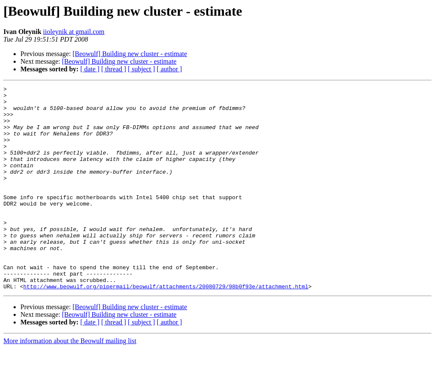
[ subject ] (141, 69)
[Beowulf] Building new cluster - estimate (130, 53)
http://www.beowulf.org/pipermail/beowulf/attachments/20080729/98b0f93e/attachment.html (165, 327)
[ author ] (169, 69)
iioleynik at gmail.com (73, 31)
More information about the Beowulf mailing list (69, 381)
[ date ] (89, 69)
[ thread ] (113, 69)
